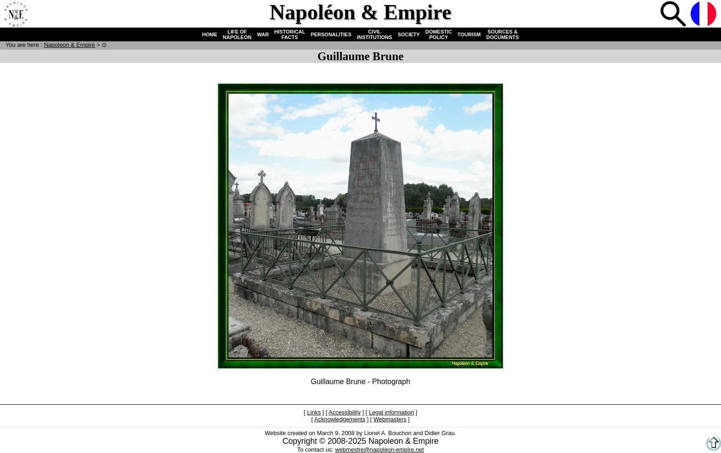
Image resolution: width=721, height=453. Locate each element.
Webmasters (389, 419)
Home (15, 14)
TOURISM (469, 34)
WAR (263, 34)
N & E (69, 44)
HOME (209, 34)
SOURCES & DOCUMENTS (502, 34)
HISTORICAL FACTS (290, 34)
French (704, 14)
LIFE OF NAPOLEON (237, 34)
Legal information (391, 412)
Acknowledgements (339, 419)
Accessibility (345, 412)
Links (314, 412)
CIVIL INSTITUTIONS (374, 34)
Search (674, 14)
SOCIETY (409, 34)
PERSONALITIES (331, 34)
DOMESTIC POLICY (438, 34)
